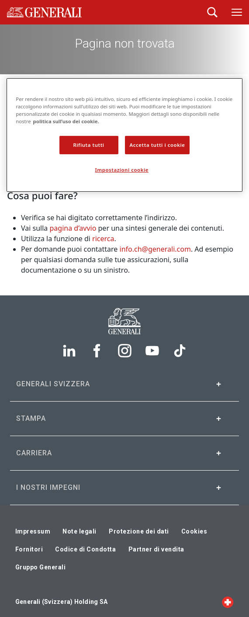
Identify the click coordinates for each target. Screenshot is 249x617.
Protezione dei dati (139, 531)
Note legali (79, 531)
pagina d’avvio (73, 228)
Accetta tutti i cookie (157, 145)
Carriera (34, 453)
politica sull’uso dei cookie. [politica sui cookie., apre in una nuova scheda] (66, 121)
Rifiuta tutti (88, 145)
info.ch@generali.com (155, 249)
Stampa (31, 418)
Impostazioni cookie (122, 169)
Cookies (194, 531)
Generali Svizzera (53, 384)
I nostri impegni (48, 487)
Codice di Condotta (85, 549)
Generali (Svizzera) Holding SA (61, 601)
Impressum (33, 531)
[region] (124, 135)
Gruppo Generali (40, 567)
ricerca (103, 238)
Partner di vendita (156, 549)
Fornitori (29, 549)
